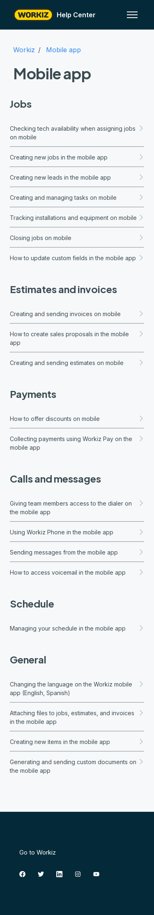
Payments (33, 394)
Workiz (24, 50)
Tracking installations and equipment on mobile (77, 217)
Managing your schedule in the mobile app (77, 628)
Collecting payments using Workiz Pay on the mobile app (77, 443)
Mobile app (63, 50)
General (28, 659)
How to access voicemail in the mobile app (77, 572)
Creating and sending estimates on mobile (77, 362)
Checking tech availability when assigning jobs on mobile (77, 133)
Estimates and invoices (63, 289)
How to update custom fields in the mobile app (77, 257)
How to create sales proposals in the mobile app (77, 338)
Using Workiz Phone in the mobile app (77, 532)
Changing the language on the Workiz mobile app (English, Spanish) (77, 688)
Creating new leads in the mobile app (77, 177)
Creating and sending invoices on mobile (77, 313)
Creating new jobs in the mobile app (77, 157)
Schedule (32, 603)
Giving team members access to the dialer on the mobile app (77, 507)
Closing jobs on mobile (77, 237)
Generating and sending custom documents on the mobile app (77, 766)
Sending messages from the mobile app (77, 552)
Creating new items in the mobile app (77, 741)
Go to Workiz (37, 852)
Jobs (21, 103)
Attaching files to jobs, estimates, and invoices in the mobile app (77, 717)
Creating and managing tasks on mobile (77, 197)
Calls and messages (55, 478)
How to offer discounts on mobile (77, 418)
